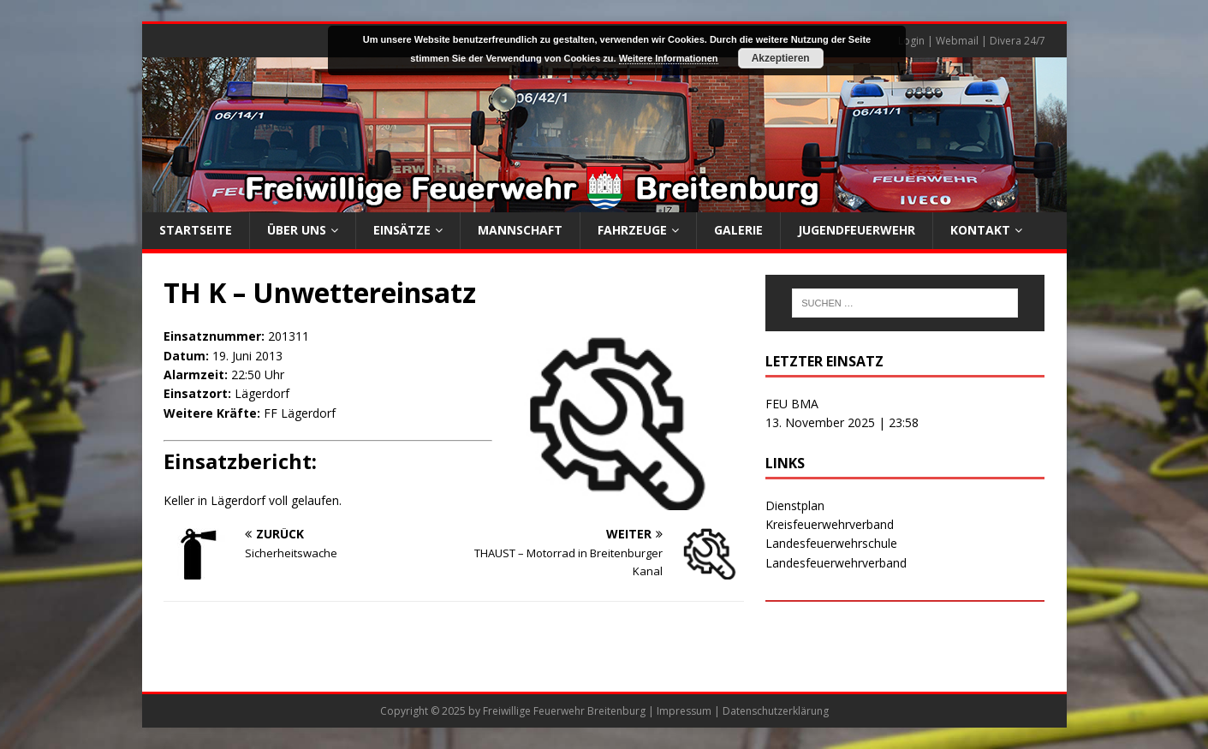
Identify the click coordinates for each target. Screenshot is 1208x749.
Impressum (684, 711)
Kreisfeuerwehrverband (829, 524)
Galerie (738, 230)
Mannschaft (520, 230)
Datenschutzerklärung (776, 711)
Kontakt (980, 230)
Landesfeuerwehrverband (836, 563)
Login (911, 40)
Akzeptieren (781, 58)
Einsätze (402, 230)
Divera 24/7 (1017, 40)
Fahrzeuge (632, 230)
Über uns (296, 230)
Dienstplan (794, 505)
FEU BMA (791, 403)
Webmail (957, 40)
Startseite (195, 230)
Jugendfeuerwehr (856, 230)
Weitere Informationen (668, 58)
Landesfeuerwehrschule (831, 543)
